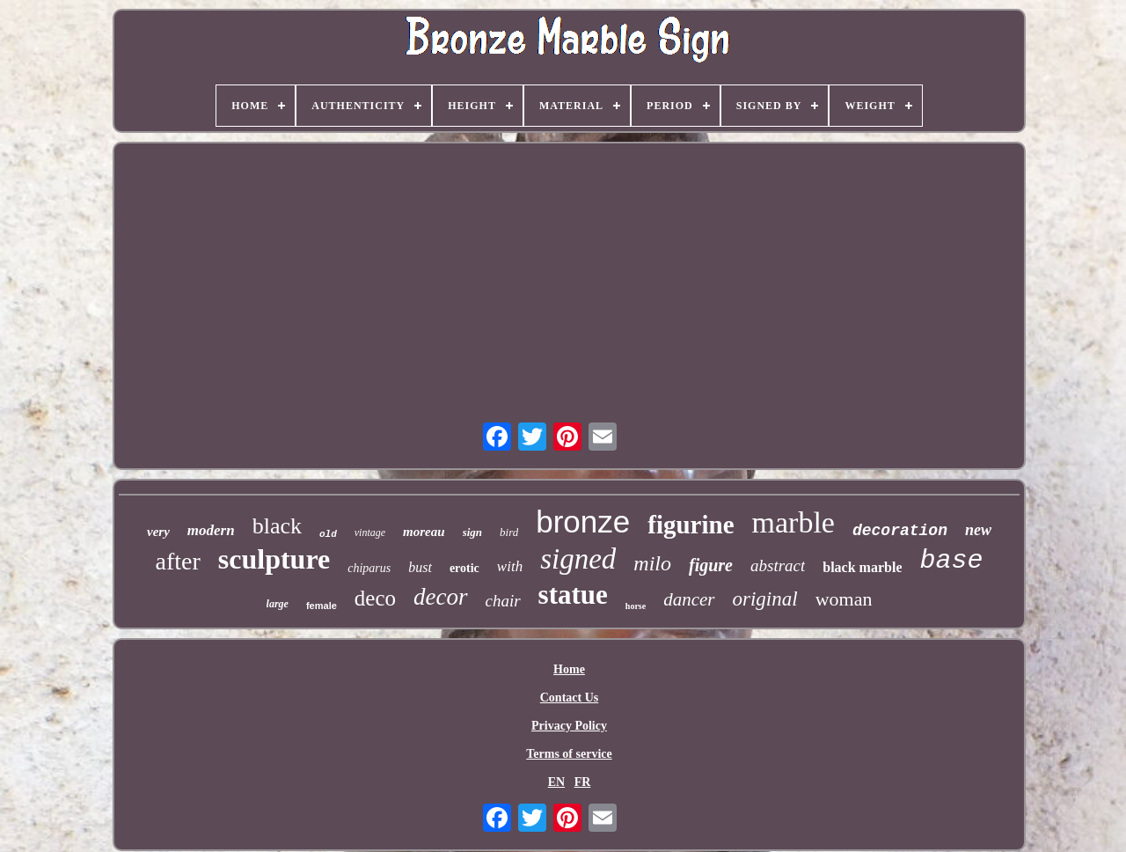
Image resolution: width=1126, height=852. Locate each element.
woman (844, 599)
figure (711, 565)
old (328, 534)
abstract (777, 565)
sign (472, 532)
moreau (424, 532)
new (978, 530)
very (158, 532)
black (277, 526)
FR (582, 782)
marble (793, 522)
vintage (370, 532)
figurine (690, 524)
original (765, 599)
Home (569, 669)
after (178, 561)
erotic (464, 568)
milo (652, 563)
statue (573, 594)
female (321, 605)
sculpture (274, 559)
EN (556, 782)
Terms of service (568, 753)
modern (211, 530)
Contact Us (569, 697)
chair (503, 600)
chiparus (369, 568)
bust (420, 567)
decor (440, 597)
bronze (583, 521)
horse (635, 606)
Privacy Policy (569, 725)
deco (375, 598)
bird (509, 532)
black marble (862, 567)
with (510, 566)
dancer (688, 599)
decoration (899, 531)
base (951, 561)
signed (578, 559)
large (278, 604)
